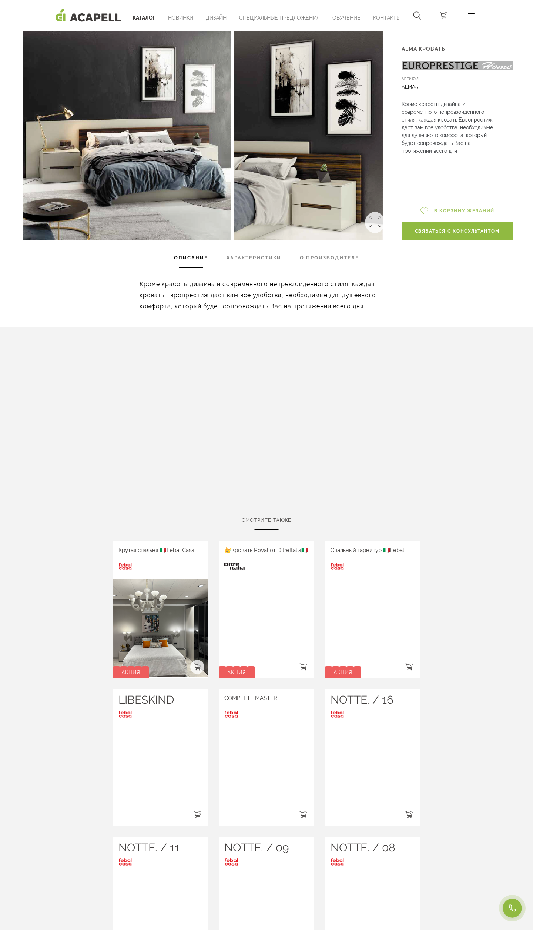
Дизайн (216, 18)
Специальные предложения (279, 18)
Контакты (386, 18)
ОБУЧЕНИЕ (346, 18)
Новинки (180, 18)
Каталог (144, 18)
